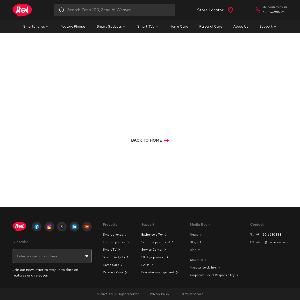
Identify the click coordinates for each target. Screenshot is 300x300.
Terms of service (191, 294)
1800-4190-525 (274, 12)
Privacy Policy (159, 294)
